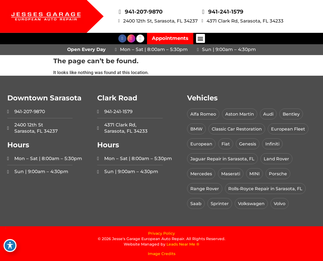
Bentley (296, 114)
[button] (200, 38)
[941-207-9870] (120, 12)
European (201, 144)
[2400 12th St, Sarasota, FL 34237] (119, 21)
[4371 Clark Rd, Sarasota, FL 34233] (202, 21)
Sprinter (220, 203)
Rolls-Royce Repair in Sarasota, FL (269, 188)
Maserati (232, 173)
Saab (196, 203)
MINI (256, 173)
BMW (196, 129)
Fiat (227, 144)
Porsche (281, 173)
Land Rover (281, 158)
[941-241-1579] (203, 12)
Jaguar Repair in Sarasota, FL (224, 158)
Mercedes (201, 173)
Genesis (250, 144)
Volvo (283, 203)
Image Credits (161, 253)
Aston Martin (242, 114)
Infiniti (276, 144)
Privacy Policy (161, 233)
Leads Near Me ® (183, 244)
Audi (272, 114)
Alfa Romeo (203, 114)
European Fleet (294, 129)
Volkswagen (254, 203)
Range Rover (205, 188)
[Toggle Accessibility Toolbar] (10, 245)
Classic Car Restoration (239, 129)
